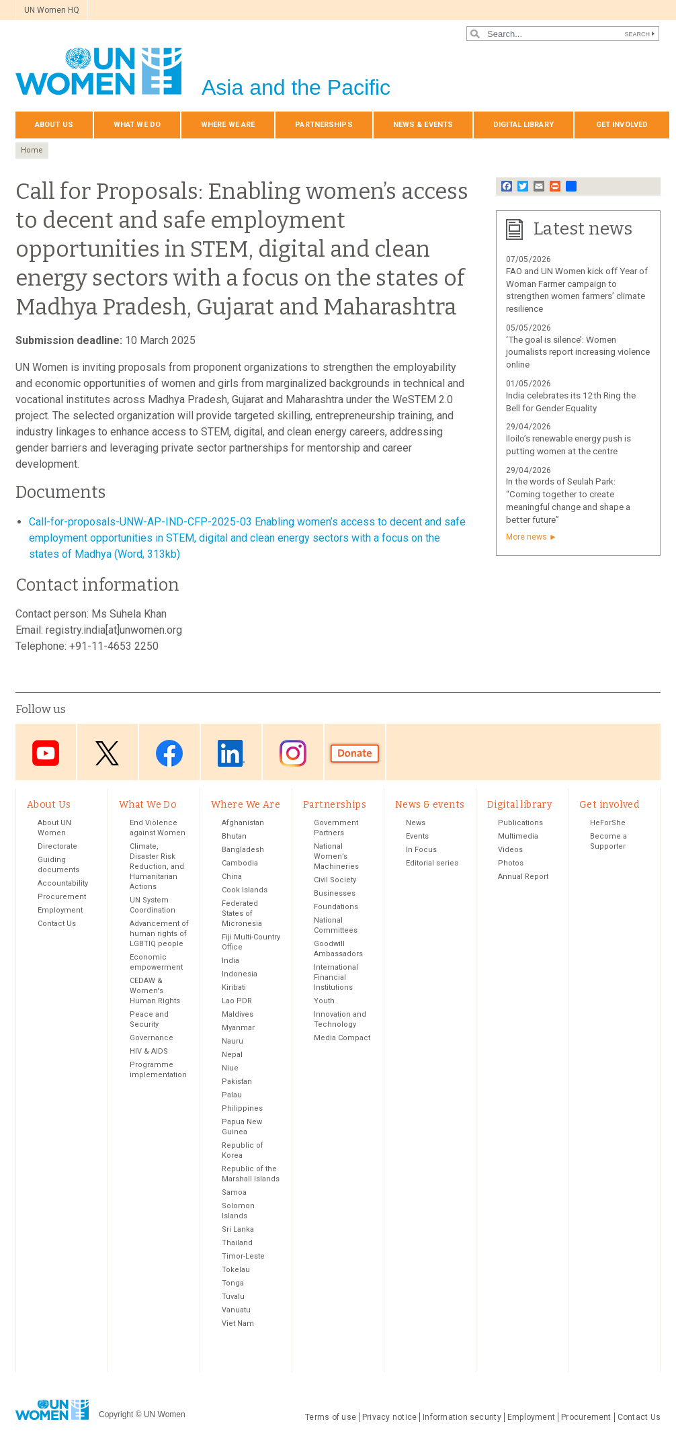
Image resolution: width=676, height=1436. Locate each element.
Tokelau (236, 1269)
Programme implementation (158, 1069)
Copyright (116, 1415)
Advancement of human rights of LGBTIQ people (159, 933)
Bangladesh (243, 849)
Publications (520, 822)
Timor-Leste (243, 1256)
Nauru (232, 1041)
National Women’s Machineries (336, 856)
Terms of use (330, 1417)
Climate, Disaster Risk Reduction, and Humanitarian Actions (157, 866)
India (230, 960)
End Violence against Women (157, 827)
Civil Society (335, 880)
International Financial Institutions (336, 977)
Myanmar (238, 1027)
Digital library (523, 124)
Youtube (45, 753)
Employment (60, 910)
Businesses (334, 893)
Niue (230, 1068)
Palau (232, 1095)
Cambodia (240, 863)
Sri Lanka (238, 1229)
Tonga (233, 1283)
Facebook (169, 753)
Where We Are (228, 124)
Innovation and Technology (340, 1019)
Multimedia (518, 836)
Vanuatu (236, 1310)
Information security (462, 1417)
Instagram (293, 753)
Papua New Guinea (242, 1126)
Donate (355, 753)
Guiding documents (58, 864)
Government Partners (336, 827)
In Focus (421, 849)
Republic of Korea (242, 1150)
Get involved (622, 124)
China (232, 876)
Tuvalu (233, 1296)
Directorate (57, 846)
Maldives (237, 1014)
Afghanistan (243, 822)
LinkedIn (231, 753)
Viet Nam (238, 1323)
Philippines (242, 1108)
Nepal (232, 1054)
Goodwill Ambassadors (338, 948)
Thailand (237, 1242)
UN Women (164, 1415)
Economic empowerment (156, 962)
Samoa (234, 1192)
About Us (54, 124)
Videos (510, 849)
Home (32, 150)
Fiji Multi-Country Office (251, 942)
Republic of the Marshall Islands (251, 1174)
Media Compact (342, 1037)
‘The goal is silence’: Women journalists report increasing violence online (578, 352)
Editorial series (432, 863)
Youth (324, 1001)
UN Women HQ (51, 10)
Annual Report (523, 876)
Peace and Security (149, 1019)
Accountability (63, 883)
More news (526, 537)
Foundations (336, 906)
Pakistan (237, 1081)
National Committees (335, 925)
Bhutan (234, 836)
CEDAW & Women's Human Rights (155, 990)
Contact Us (57, 923)
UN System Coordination (152, 905)
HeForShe (608, 822)
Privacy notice (389, 1417)
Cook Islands (244, 890)
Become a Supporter (608, 841)
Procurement (62, 896)
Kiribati (234, 987)
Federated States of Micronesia (242, 913)
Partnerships (323, 124)
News (415, 822)
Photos (510, 863)
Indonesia (239, 974)
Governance (151, 1037)
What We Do (137, 124)
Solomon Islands (238, 1210)
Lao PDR (237, 1001)
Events (417, 836)
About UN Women (54, 827)
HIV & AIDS (149, 1051)
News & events (423, 124)
